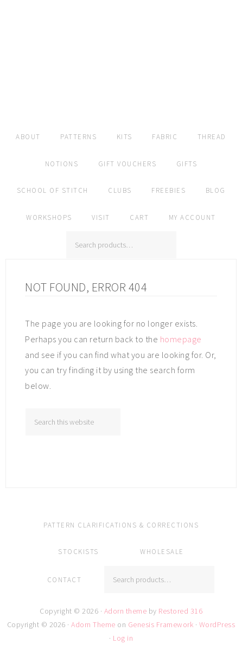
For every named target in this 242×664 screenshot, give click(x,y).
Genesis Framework (161, 624)
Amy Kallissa (121, 78)
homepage (181, 339)
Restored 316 (180, 611)
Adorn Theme (93, 624)
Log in (123, 638)
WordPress (217, 624)
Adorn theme (125, 611)
